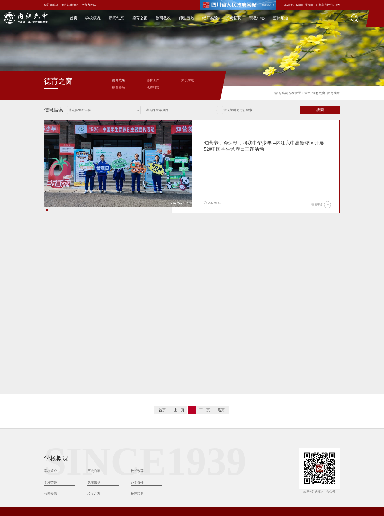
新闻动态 (116, 18)
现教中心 (257, 18)
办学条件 (137, 400)
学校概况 (93, 18)
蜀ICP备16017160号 (226, 483)
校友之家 (93, 412)
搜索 (320, 110)
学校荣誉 (50, 400)
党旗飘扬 (93, 400)
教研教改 (163, 18)
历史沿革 (93, 389)
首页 (73, 18)
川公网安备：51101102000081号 (266, 483)
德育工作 (153, 80)
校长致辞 (137, 389)
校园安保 (50, 412)
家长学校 (187, 80)
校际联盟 (137, 412)
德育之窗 (139, 18)
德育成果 (333, 93)
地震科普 (153, 87)
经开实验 (210, 18)
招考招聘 (233, 18)
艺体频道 (280, 18)
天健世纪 (334, 510)
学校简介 (50, 389)
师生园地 (186, 18)
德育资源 (118, 87)
